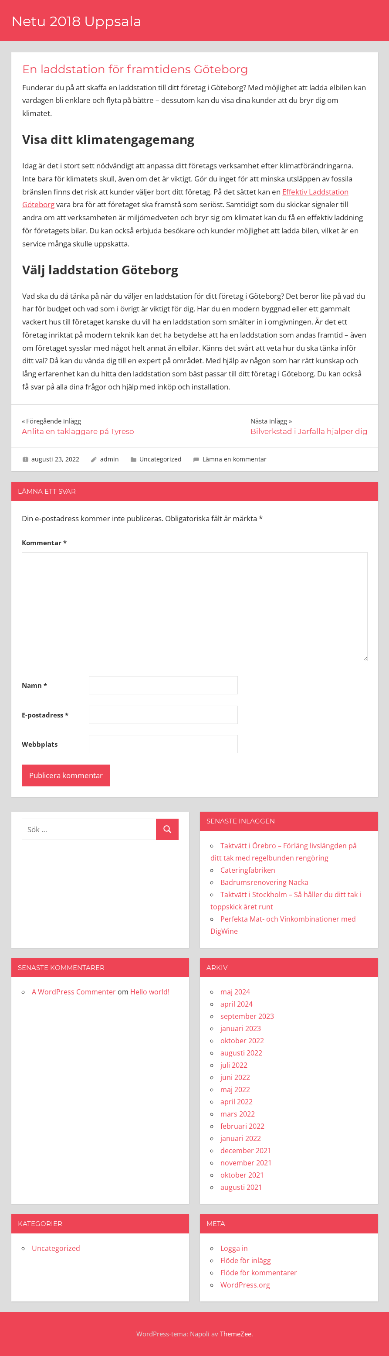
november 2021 (246, 1163)
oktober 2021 (242, 1175)
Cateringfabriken (247, 870)
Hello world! (149, 992)
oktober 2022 (242, 1040)
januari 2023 (240, 1028)
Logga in (234, 1248)
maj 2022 (235, 1089)
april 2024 (236, 1004)
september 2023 (247, 1016)
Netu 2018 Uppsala (76, 21)
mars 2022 (237, 1114)
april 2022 (236, 1102)
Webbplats (40, 744)
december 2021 (245, 1150)
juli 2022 (233, 1065)
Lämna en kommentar (235, 459)
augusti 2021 (241, 1187)
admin (109, 459)
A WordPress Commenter (74, 992)
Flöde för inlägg (245, 1260)
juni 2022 (235, 1077)
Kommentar (44, 542)
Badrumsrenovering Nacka (264, 882)
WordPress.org (245, 1285)
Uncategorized (160, 459)
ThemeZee (235, 1333)
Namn (34, 685)
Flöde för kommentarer (258, 1272)
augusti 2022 (241, 1053)
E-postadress (45, 714)
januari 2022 (240, 1138)
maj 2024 (235, 992)
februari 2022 (242, 1126)
